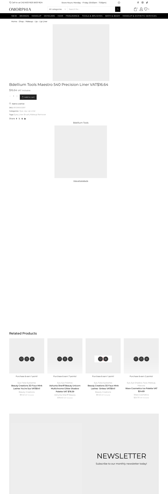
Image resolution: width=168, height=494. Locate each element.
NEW (14, 16)
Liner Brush (70, 64)
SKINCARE (49, 16)
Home (14, 21)
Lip (37, 21)
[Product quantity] (59, 46)
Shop (21, 21)
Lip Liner (45, 21)
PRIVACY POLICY (105, 434)
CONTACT (55, 434)
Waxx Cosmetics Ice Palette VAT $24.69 (141, 275)
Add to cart (75, 47)
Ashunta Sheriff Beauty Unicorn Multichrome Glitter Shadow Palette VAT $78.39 (65, 274)
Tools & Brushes (92, 16)
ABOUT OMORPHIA (33, 434)
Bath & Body (112, 16)
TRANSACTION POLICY (132, 434)
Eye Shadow (136, 268)
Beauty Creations (27, 278)
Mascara (141, 271)
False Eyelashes (29, 268)
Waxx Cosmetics (141, 280)
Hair (60, 16)
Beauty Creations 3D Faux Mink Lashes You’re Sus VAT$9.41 (26, 272)
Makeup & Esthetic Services (140, 16)
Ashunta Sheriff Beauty (65, 281)
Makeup (30, 21)
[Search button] (117, 9)
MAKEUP (36, 16)
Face (145, 268)
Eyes (62, 64)
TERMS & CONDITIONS (78, 434)
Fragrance (72, 16)
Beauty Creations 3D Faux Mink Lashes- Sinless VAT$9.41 (103, 272)
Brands (24, 16)
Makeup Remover (84, 64)
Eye (68, 60)
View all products (126, 65)
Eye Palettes (67, 268)
